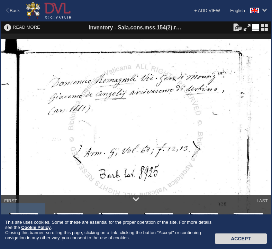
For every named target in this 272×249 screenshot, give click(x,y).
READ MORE (26, 27)
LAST (262, 200)
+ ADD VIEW (207, 10)
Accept (241, 238)
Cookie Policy (36, 227)
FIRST (10, 200)
